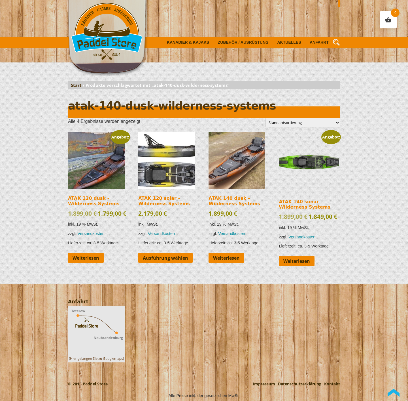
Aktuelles (289, 42)
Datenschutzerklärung (299, 384)
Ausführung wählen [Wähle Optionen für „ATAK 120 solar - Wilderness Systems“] (165, 258)
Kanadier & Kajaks (188, 42)
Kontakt (332, 384)
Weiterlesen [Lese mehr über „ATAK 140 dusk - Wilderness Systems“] (226, 258)
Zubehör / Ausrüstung (243, 42)
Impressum (264, 384)
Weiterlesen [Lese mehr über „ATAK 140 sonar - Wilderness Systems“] (296, 261)
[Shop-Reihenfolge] (302, 122)
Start (76, 85)
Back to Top (394, 393)
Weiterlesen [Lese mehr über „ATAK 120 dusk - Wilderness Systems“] (86, 258)
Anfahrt (319, 42)
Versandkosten (91, 233)
